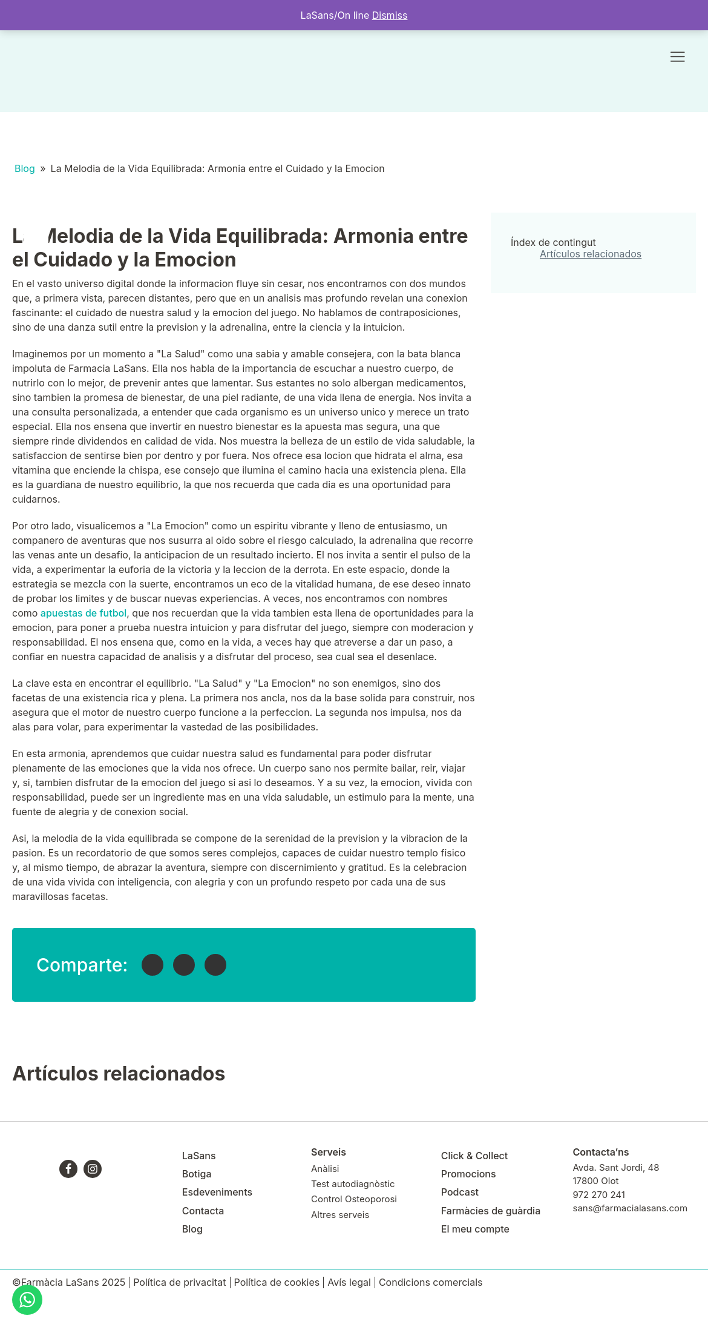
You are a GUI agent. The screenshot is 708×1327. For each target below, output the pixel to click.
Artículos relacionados (590, 253)
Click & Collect (474, 1156)
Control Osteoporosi (354, 1199)
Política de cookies (277, 1282)
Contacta (203, 1211)
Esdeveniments (217, 1192)
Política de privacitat (179, 1282)
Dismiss (390, 15)
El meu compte (475, 1229)
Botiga (197, 1174)
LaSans (199, 1156)
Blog (25, 168)
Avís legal (349, 1282)
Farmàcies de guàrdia (490, 1211)
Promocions (468, 1174)
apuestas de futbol (83, 613)
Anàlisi (325, 1168)
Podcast (460, 1192)
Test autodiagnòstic (353, 1184)
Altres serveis (340, 1214)
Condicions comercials (431, 1282)
